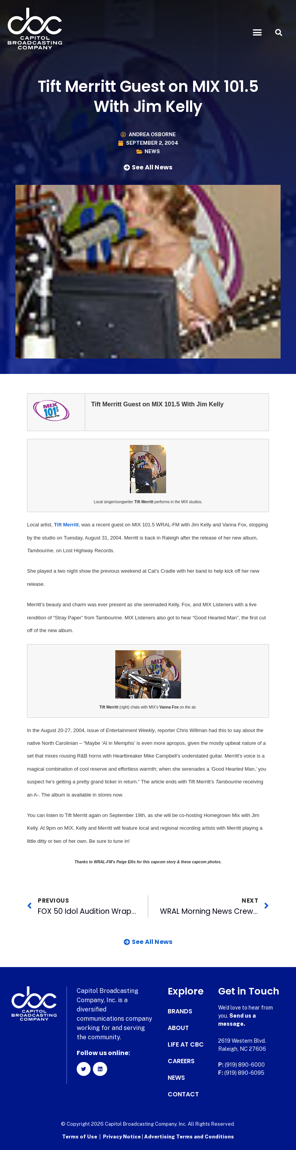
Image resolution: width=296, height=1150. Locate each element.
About (178, 1028)
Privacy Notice (122, 1137)
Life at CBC (186, 1045)
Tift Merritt (66, 525)
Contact (183, 1094)
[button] (257, 32)
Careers (181, 1061)
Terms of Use (79, 1137)
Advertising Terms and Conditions (189, 1137)
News (152, 151)
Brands (180, 1011)
